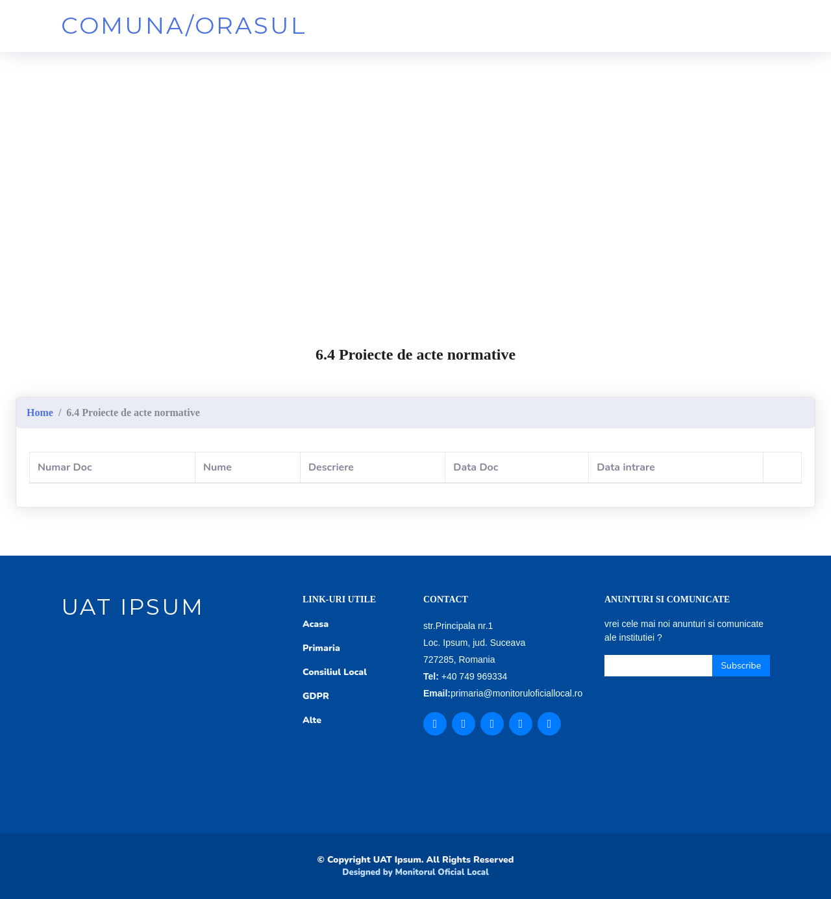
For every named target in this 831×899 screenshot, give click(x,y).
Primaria (321, 648)
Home (40, 412)
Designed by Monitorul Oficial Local (415, 872)
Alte (312, 720)
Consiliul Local (335, 672)
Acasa (316, 624)
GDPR (316, 696)
